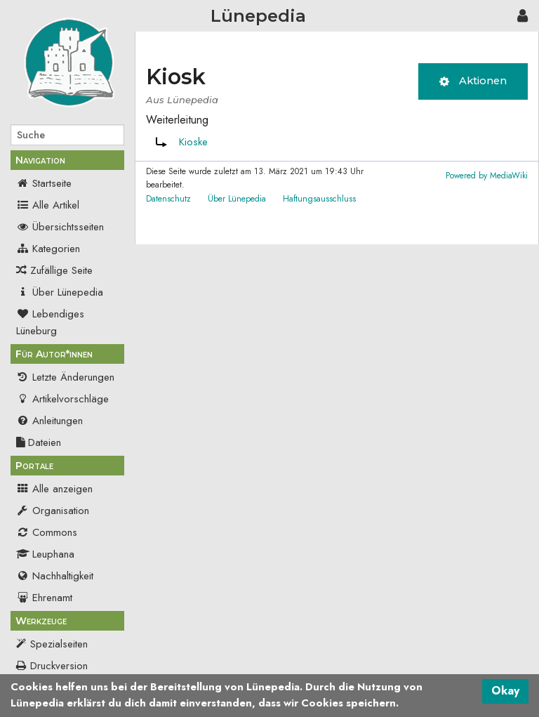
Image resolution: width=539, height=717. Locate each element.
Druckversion (59, 665)
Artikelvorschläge (62, 399)
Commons (46, 532)
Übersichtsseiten (60, 227)
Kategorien (48, 248)
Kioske (193, 142)
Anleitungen (49, 420)
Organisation (52, 510)
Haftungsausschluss (319, 198)
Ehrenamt (44, 597)
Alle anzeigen (54, 488)
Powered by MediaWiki (487, 175)
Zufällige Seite (61, 270)
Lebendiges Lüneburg (50, 322)
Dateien (38, 442)
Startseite (44, 183)
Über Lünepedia (59, 292)
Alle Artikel (47, 205)
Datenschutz (168, 198)
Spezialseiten (59, 644)
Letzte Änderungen (65, 377)
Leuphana (45, 554)
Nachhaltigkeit (54, 576)
